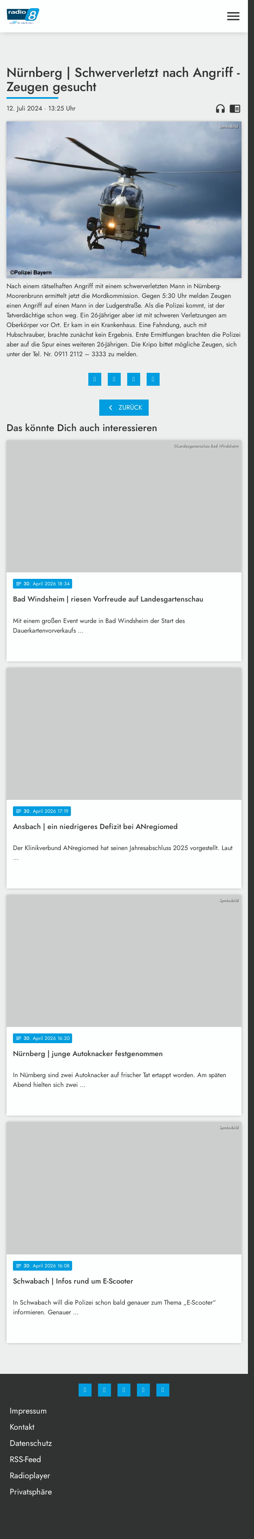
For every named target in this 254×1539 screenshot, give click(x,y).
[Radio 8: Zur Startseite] (65, 16)
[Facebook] (85, 1390)
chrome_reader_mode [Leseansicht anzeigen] (235, 108)
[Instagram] (104, 1390)
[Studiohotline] (143, 1390)
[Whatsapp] (123, 1390)
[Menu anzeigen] (233, 16)
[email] (162, 1390)
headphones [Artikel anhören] (220, 108)
